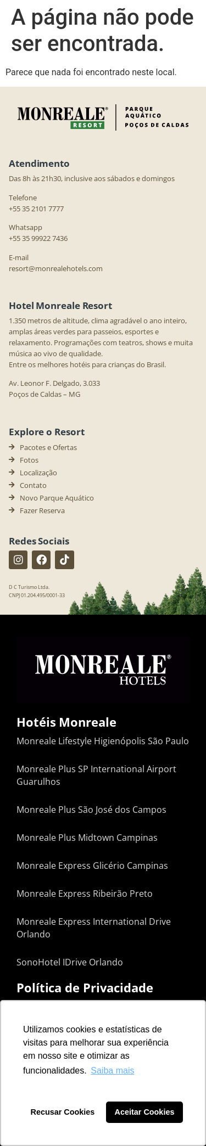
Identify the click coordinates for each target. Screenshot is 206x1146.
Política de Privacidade (84, 987)
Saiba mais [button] (112, 1070)
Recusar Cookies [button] (63, 1112)
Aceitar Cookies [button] (145, 1112)
